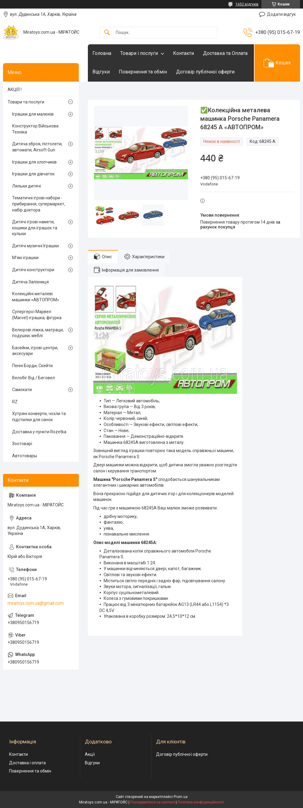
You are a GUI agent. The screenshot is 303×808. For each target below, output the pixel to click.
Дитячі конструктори (33, 269)
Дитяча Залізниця (30, 281)
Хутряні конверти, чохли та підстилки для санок (39, 416)
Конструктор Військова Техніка (35, 128)
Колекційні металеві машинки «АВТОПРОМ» (35, 296)
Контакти (183, 53)
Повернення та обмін (143, 72)
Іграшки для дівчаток (33, 173)
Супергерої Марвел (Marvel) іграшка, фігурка (37, 314)
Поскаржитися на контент (152, 802)
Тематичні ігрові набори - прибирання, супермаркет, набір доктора (38, 203)
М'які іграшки (25, 257)
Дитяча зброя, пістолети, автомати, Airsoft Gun (37, 146)
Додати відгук (281, 14)
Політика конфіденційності (201, 802)
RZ (15, 401)
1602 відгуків (246, 4)
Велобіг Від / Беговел (33, 377)
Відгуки (101, 72)
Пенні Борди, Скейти (32, 365)
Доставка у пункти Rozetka (39, 431)
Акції (90, 754)
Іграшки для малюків (33, 114)
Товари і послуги (139, 53)
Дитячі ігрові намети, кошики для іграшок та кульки (34, 227)
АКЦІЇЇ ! (15, 89)
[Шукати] (107, 32)
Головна (101, 53)
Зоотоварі (22, 443)
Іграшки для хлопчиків (34, 162)
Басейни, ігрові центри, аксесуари (35, 350)
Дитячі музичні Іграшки (35, 245)
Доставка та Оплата (225, 53)
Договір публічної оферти (205, 72)
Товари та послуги (26, 102)
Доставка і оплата (27, 762)
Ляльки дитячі (26, 186)
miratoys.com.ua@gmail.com (36, 603)
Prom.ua (181, 797)
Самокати (22, 389)
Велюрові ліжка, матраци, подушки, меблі (38, 332)
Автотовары (24, 455)
